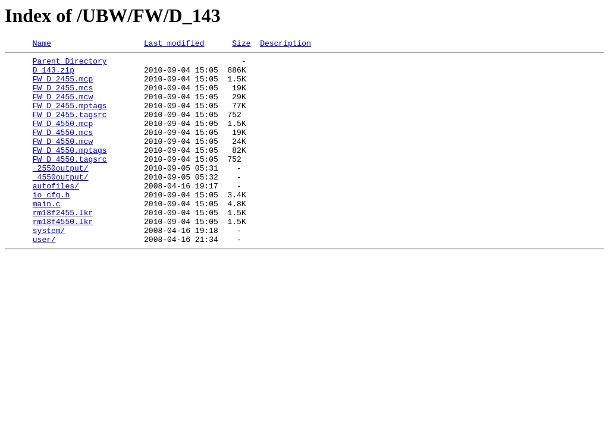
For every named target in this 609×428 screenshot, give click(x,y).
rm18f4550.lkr (63, 256)
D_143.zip (53, 75)
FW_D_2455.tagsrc (70, 128)
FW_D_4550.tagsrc (70, 182)
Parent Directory (70, 64)
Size (241, 44)
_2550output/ (61, 192)
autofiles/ (56, 214)
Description (285, 44)
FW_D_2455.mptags (70, 117)
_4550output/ (61, 203)
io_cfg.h (51, 224)
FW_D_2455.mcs (63, 96)
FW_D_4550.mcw (63, 160)
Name (42, 44)
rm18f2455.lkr (63, 246)
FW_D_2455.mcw (63, 107)
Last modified (174, 44)
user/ (44, 278)
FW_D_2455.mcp (63, 85)
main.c (47, 235)
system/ (49, 267)
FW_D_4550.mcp (63, 139)
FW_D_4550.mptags (70, 171)
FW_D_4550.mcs (63, 149)
